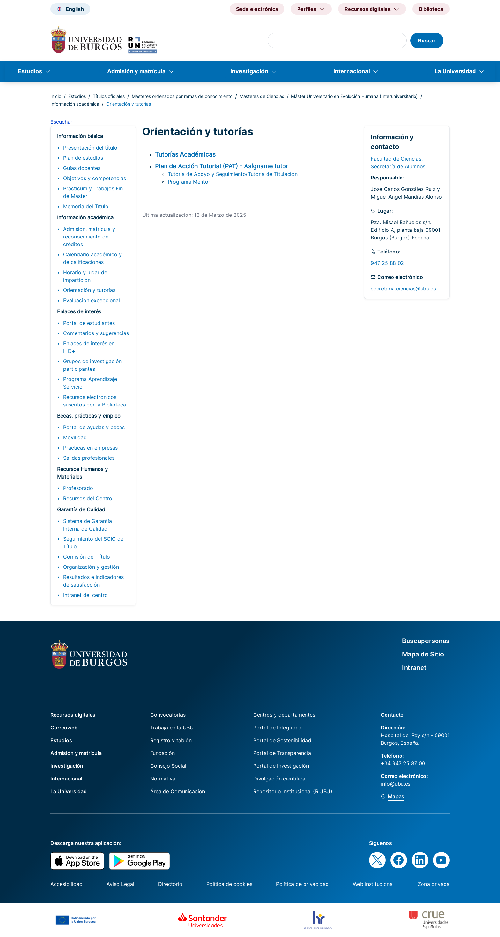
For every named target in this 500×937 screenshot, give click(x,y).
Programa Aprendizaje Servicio (90, 383)
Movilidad (75, 437)
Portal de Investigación (281, 766)
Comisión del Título (86, 556)
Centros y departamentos (284, 715)
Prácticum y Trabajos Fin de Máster (93, 192)
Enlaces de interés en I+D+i (88, 347)
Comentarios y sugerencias (96, 333)
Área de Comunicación (177, 791)
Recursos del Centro (87, 498)
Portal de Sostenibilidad (282, 740)
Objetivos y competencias (94, 178)
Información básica (80, 136)
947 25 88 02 (387, 263)
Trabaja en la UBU (172, 727)
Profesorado (78, 488)
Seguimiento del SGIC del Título (94, 543)
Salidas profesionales (88, 458)
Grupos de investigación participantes (92, 365)
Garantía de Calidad (81, 509)
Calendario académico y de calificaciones (92, 258)
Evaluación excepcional (91, 300)
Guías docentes (81, 168)
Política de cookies (229, 884)
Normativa (162, 778)
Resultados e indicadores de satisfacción (93, 581)
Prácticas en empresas (90, 447)
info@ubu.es (395, 783)
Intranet (414, 667)
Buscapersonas (426, 641)
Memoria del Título (85, 206)
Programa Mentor (189, 182)
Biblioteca (431, 9)
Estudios (30, 71)
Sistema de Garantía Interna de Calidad (87, 525)
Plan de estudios (83, 158)
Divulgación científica (279, 778)
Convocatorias (168, 715)
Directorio (170, 884)
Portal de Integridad (277, 727)
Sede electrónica (257, 9)
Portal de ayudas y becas (94, 427)
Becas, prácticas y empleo (89, 416)
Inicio (55, 96)
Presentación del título (90, 147)
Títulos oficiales (109, 96)
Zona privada (434, 884)
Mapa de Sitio (423, 654)
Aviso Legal (120, 884)
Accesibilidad (66, 884)
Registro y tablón (171, 740)
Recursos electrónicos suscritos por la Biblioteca (94, 401)
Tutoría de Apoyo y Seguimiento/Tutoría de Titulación (233, 174)
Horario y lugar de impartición (85, 276)
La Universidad (455, 71)
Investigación (249, 71)
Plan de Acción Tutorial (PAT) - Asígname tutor (221, 166)
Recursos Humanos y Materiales (82, 473)
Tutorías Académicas (185, 154)
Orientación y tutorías (89, 290)
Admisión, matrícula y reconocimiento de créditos (89, 236)
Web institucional (373, 884)
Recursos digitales (72, 715)
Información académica (74, 103)
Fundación (162, 753)
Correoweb (63, 727)
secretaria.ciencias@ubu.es (403, 288)
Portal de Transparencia (282, 753)
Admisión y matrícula (136, 71)
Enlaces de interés (79, 311)
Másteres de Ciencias (261, 96)
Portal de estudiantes (89, 323)
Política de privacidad (302, 884)
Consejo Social (168, 766)
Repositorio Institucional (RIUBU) (292, 791)
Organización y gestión (91, 567)
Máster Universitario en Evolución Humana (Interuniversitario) (354, 96)
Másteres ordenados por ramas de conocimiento (182, 96)
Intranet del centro (85, 595)
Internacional (351, 71)
